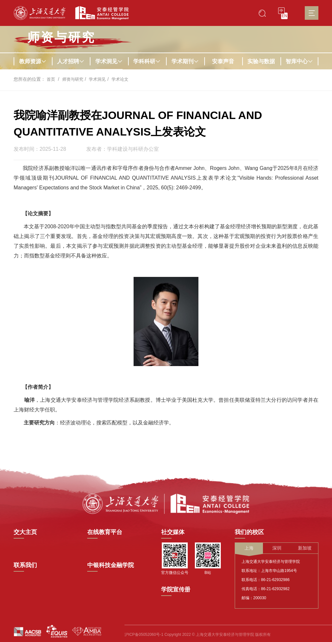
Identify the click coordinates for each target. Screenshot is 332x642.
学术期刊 (185, 61)
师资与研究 (74, 79)
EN (284, 16)
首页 (51, 79)
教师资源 (32, 61)
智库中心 (299, 61)
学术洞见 (109, 61)
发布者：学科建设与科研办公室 (122, 149)
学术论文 (124, 79)
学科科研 (146, 61)
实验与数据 (261, 61)
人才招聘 (70, 61)
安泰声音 (223, 61)
